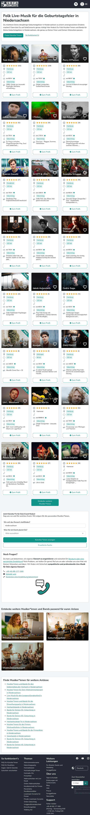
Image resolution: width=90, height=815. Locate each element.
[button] (84, 4)
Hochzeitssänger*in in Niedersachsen (22, 721)
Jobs (47, 788)
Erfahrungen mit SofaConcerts (52, 781)
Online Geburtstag (30, 802)
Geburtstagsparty (30, 765)
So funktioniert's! (32, 35)
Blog (48, 785)
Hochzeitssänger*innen (32, 770)
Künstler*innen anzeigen (45, 540)
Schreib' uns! (11, 574)
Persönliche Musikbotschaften (30, 790)
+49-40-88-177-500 (14, 571)
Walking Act (28, 810)
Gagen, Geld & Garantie (9, 768)
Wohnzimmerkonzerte (31, 762)
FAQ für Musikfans (7, 765)
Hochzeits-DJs (29, 773)
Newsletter (50, 796)
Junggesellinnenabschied (32, 804)
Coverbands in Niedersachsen (18, 736)
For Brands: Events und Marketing (54, 766)
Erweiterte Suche (45, 545)
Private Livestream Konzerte (33, 799)
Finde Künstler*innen (13, 35)
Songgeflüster (51, 770)
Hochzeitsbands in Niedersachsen (20, 707)
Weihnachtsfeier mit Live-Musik (33, 780)
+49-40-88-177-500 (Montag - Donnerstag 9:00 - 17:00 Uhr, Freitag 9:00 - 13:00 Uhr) (55, 809)
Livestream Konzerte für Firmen (32, 795)
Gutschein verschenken (9, 770)
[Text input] (77, 783)
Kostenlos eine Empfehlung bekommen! (22, 577)
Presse (48, 791)
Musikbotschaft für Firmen (33, 786)
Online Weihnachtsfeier (32, 784)
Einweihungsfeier (30, 807)
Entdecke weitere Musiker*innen (45, 502)
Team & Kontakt (51, 778)
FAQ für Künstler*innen (9, 762)
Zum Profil (16, 95)
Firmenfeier (28, 776)
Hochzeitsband (29, 768)
